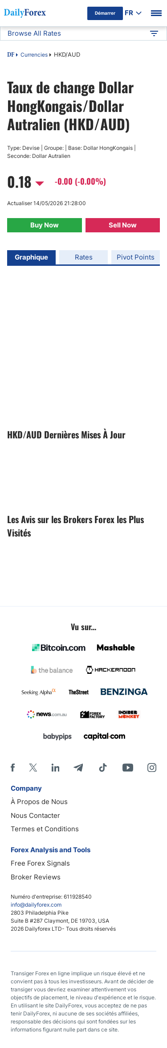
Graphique (31, 257)
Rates (84, 257)
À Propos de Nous (39, 801)
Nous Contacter (35, 815)
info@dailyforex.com (36, 904)
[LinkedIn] (55, 767)
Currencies (34, 54)
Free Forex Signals (40, 863)
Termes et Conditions (45, 829)
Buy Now (44, 225)
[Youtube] (127, 767)
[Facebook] (13, 767)
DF (10, 55)
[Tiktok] (103, 767)
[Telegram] (78, 767)
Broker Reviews (36, 877)
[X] (33, 767)
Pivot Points (136, 257)
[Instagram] (151, 767)
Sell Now (123, 225)
